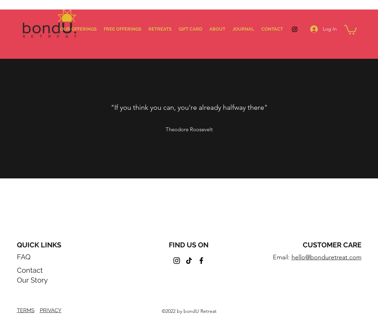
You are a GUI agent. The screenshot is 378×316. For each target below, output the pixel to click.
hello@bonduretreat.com (326, 257)
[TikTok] (189, 260)
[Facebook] (201, 260)
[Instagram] (294, 29)
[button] (350, 29)
